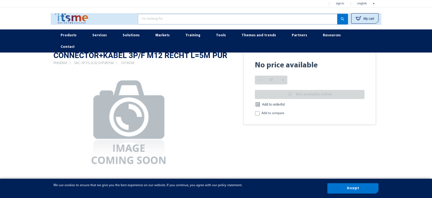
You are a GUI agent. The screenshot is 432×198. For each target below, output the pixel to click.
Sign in (340, 3)
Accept (353, 188)
